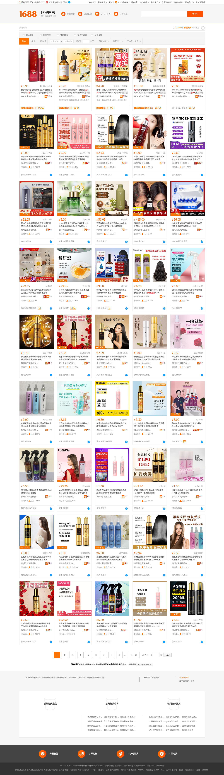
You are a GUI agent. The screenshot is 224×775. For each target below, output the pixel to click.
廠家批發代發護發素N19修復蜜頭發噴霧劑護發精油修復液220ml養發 (73, 358)
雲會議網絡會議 (188, 726)
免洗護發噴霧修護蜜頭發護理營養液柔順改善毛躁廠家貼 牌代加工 (187, 558)
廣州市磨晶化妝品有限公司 (67, 497)
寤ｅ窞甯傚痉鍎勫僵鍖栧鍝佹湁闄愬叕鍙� (29, 96)
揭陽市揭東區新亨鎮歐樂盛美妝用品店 (142, 296)
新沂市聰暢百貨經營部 (142, 497)
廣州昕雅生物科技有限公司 (67, 230)
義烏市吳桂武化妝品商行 (142, 163)
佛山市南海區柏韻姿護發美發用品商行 (142, 430)
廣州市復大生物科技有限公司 (180, 163)
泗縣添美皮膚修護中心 (96, 726)
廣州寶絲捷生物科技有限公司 (29, 296)
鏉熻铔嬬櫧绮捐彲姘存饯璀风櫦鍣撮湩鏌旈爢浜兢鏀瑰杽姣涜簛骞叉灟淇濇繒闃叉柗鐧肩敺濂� (149, 91)
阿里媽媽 (115, 770)
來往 (175, 770)
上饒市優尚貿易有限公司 (180, 296)
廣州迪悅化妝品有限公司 (142, 363)
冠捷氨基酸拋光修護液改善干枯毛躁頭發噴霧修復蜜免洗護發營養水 (111, 558)
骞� (49, 96)
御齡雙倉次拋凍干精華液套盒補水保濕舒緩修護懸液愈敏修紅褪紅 (187, 224)
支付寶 (168, 770)
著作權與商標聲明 (95, 766)
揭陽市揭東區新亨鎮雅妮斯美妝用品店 (105, 563)
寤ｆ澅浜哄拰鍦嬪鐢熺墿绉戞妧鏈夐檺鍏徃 (180, 96)
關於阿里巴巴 (139, 766)
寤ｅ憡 (49, 93)
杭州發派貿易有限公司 (29, 430)
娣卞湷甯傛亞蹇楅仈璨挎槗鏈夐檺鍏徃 (142, 96)
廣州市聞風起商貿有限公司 (29, 497)
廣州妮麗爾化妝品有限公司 (29, 230)
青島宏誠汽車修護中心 (96, 730)
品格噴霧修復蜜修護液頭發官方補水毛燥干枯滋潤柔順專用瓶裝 (187, 424)
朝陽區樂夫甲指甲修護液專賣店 (117, 717)
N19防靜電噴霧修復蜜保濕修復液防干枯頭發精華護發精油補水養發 (36, 624)
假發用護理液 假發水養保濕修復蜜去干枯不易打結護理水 (187, 491)
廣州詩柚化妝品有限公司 (142, 230)
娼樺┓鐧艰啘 (117, 100)
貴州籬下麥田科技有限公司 (105, 230)
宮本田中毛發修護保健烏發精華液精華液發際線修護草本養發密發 (111, 291)
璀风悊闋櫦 (74, 100)
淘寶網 (73, 770)
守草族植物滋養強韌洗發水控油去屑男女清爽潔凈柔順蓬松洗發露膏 (111, 224)
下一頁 (134, 655)
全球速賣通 (63, 770)
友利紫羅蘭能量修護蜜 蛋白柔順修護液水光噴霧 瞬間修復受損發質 (36, 424)
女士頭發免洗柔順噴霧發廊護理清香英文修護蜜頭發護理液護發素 (149, 424)
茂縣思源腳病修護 (94, 721)
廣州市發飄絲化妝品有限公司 (180, 430)
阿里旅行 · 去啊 (103, 770)
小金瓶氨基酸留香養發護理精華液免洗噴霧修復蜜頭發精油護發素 (111, 358)
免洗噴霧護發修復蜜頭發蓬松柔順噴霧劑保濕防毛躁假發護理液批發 (74, 157)
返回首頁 (132, 664)
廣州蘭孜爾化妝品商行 (67, 430)
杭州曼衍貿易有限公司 (175, 717)
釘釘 (181, 770)
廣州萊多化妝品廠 (103, 497)
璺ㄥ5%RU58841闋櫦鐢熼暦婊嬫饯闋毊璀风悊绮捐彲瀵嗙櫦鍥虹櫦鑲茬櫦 (187, 91)
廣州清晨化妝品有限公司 (67, 363)
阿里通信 (150, 770)
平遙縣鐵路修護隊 (111, 726)
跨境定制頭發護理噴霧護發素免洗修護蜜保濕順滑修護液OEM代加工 (111, 424)
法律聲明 (109, 766)
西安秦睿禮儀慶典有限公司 (160, 726)
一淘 (93, 770)
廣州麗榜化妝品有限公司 (29, 363)
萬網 (157, 770)
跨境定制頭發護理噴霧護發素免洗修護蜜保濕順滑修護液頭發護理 (111, 491)
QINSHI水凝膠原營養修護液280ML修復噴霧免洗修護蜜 (36, 491)
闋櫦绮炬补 (64, 100)
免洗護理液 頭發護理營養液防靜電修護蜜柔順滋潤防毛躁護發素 (74, 558)
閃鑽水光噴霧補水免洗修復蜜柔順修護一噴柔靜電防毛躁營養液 (187, 291)
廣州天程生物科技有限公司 (105, 363)
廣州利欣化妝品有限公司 (180, 363)
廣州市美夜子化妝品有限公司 (67, 296)
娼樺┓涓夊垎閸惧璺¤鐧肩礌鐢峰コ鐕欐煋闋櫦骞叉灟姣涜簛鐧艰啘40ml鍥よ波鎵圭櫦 (112, 91)
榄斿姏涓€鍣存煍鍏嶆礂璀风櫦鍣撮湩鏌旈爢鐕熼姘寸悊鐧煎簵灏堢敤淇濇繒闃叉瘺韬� (36, 91)
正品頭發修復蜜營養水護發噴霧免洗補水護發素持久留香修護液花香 (74, 424)
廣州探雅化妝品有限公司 (105, 163)
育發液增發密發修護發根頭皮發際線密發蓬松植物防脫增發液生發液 (149, 224)
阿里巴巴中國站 (50, 770)
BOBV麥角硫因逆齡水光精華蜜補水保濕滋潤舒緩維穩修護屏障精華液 (73, 224)
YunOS (141, 770)
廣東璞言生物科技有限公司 (142, 630)
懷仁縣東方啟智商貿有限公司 (178, 726)
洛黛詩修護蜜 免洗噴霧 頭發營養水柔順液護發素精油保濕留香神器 (187, 624)
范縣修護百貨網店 (127, 717)
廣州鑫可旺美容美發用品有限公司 (67, 163)
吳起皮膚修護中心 (111, 721)
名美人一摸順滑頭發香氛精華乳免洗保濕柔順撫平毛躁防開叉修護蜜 (149, 157)
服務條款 (118, 766)
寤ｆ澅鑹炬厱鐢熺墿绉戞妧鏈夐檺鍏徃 (67, 96)
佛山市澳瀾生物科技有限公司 (105, 430)
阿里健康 (189, 770)
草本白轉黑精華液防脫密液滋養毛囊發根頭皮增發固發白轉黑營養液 (36, 224)
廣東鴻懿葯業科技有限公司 (180, 230)
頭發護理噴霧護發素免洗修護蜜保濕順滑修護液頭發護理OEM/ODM (149, 624)
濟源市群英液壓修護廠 (96, 717)
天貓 (79, 770)
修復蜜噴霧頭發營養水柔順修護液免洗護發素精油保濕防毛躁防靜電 (149, 358)
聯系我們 (150, 766)
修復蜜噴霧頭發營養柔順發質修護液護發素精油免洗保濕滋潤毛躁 (187, 358)
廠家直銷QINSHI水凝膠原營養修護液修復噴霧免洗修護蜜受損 (111, 624)
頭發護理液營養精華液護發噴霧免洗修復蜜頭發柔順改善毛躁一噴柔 (111, 157)
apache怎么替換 (172, 721)
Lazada (205, 770)
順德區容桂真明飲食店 (158, 717)
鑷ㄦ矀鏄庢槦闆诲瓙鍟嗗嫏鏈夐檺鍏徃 (105, 96)
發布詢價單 (184, 677)
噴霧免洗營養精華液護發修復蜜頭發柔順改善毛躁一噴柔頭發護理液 (74, 624)
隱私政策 (128, 766)
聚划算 (86, 770)
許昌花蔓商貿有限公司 (180, 497)
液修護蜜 (155, 677)
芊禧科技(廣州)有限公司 (67, 563)
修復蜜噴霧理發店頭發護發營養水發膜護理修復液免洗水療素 (36, 358)
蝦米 (123, 770)
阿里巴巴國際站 (35, 770)
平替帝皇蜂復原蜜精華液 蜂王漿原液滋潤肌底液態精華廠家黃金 (74, 291)
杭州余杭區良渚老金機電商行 (194, 717)
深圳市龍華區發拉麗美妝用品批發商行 (29, 163)
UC (162, 770)
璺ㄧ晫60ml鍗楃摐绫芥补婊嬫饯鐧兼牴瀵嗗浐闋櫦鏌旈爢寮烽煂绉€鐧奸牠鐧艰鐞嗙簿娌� (73, 91)
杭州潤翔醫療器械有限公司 (160, 730)
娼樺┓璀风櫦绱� (103, 100)
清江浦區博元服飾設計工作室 (178, 730)
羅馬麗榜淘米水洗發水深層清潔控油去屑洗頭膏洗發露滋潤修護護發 (36, 291)
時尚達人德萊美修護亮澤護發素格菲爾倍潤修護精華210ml (149, 291)
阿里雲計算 (131, 770)
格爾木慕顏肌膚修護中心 (130, 726)
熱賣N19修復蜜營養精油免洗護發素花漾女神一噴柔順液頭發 (149, 491)
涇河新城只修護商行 (128, 730)
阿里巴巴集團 (20, 770)
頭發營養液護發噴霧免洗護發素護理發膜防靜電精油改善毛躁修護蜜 (36, 157)
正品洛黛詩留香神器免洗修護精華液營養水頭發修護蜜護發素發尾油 (36, 558)
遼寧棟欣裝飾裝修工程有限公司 (195, 721)
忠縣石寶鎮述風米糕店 (158, 721)
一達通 (197, 770)
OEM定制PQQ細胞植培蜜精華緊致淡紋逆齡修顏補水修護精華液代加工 (187, 157)
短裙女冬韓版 (187, 730)
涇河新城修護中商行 (128, 721)
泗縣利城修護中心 (111, 730)
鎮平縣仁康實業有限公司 (105, 296)
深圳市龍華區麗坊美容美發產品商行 (180, 630)
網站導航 (160, 766)
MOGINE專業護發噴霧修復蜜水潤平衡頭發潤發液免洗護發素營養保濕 (74, 491)
